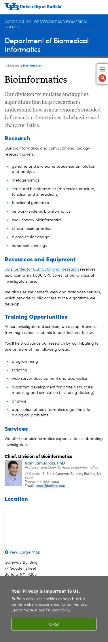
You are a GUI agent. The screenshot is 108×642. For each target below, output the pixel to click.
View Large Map (25, 552)
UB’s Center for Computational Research (42, 269)
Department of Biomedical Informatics (46, 44)
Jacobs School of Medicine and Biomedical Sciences (46, 24)
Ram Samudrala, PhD (45, 463)
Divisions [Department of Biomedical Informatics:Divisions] (13, 65)
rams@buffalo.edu (50, 486)
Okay (54, 624)
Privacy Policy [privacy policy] (58, 610)
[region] (54, 609)
